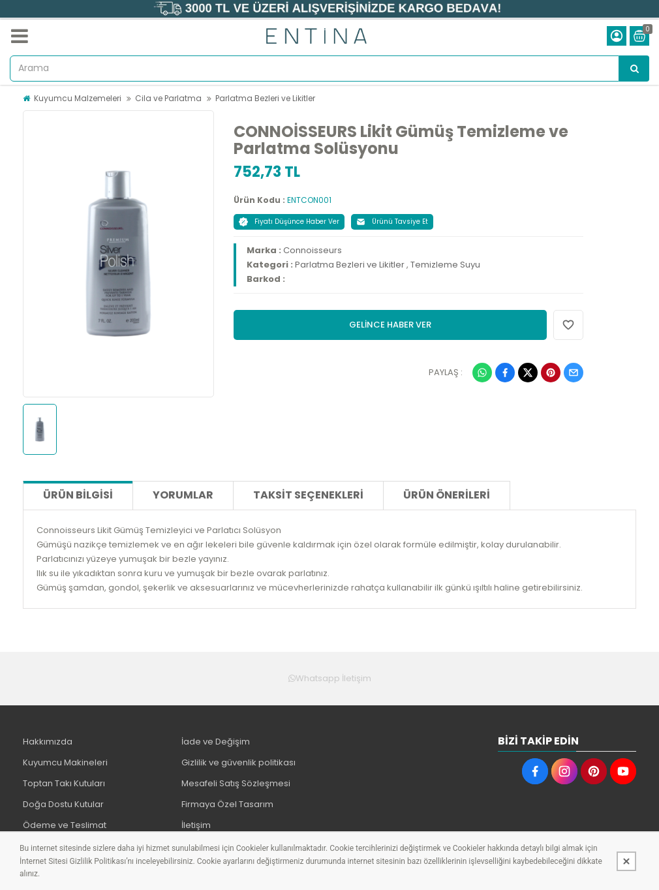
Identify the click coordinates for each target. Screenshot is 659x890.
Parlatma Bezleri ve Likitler (265, 98)
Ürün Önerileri (446, 494)
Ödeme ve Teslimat (64, 825)
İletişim (196, 825)
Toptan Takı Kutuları (64, 783)
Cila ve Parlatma (168, 98)
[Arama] (634, 68)
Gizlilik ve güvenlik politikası (238, 762)
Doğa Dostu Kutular (63, 804)
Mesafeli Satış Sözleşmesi (235, 783)
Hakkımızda (47, 741)
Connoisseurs (312, 250)
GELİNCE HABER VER (390, 324)
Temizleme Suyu (445, 264)
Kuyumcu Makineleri (65, 762)
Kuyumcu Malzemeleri (77, 98)
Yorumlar (183, 494)
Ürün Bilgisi (78, 494)
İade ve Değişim (215, 741)
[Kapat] (626, 861)
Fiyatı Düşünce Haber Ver (289, 221)
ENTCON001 (309, 200)
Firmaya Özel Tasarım (227, 804)
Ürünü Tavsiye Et (392, 221)
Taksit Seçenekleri (308, 494)
